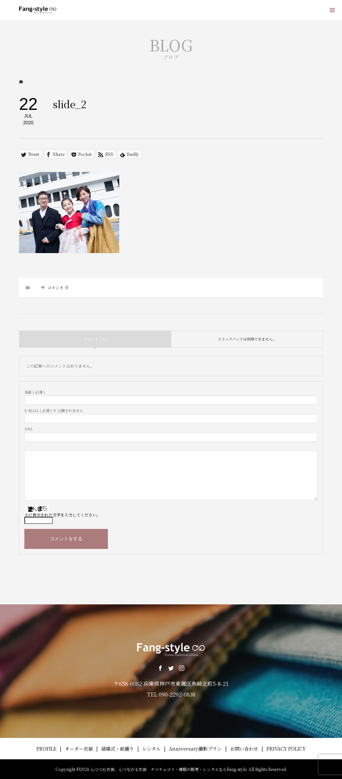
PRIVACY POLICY (286, 748)
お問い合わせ (244, 748)
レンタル (151, 748)
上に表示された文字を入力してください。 (62, 515)
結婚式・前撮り (117, 748)
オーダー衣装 (79, 748)
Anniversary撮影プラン (195, 748)
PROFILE (46, 748)
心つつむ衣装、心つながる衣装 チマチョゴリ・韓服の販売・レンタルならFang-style (168, 769)
